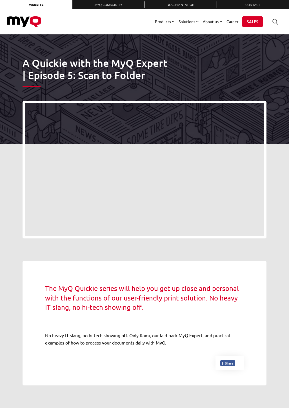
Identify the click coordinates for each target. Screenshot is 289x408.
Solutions (187, 21)
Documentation (181, 4)
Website (36, 4)
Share (227, 363)
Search (273, 22)
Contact (252, 4)
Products (163, 21)
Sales (252, 21)
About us (211, 21)
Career (232, 21)
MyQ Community (108, 4)
